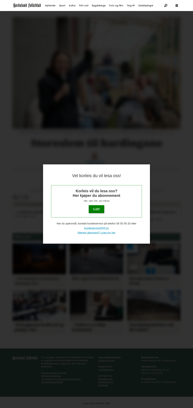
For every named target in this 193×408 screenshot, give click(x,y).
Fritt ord (83, 5)
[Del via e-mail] (26, 197)
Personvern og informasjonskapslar (61, 379)
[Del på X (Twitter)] (20, 197)
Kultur (72, 5)
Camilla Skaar (106, 369)
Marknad (103, 385)
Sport (62, 5)
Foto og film (116, 5)
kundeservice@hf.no (96, 228)
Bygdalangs (99, 5)
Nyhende (50, 5)
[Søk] (165, 5)
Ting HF (131, 5)
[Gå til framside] (27, 5)
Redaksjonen (105, 379)
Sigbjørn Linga (106, 360)
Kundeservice (105, 382)
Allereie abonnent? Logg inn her (96, 232)
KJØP (96, 209)
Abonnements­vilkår (52, 382)
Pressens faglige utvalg (54, 372)
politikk (156, 190)
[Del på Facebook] (15, 197)
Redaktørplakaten (51, 375)
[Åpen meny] (177, 5)
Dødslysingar (145, 5)
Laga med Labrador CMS (96, 403)
